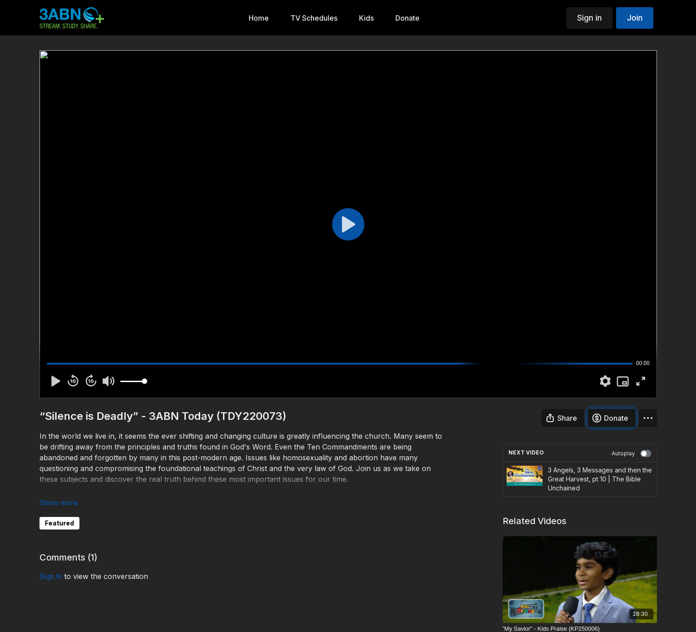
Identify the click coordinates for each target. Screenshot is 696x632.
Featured (59, 523)
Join (635, 17)
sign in (50, 576)
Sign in (589, 17)
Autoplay (631, 453)
